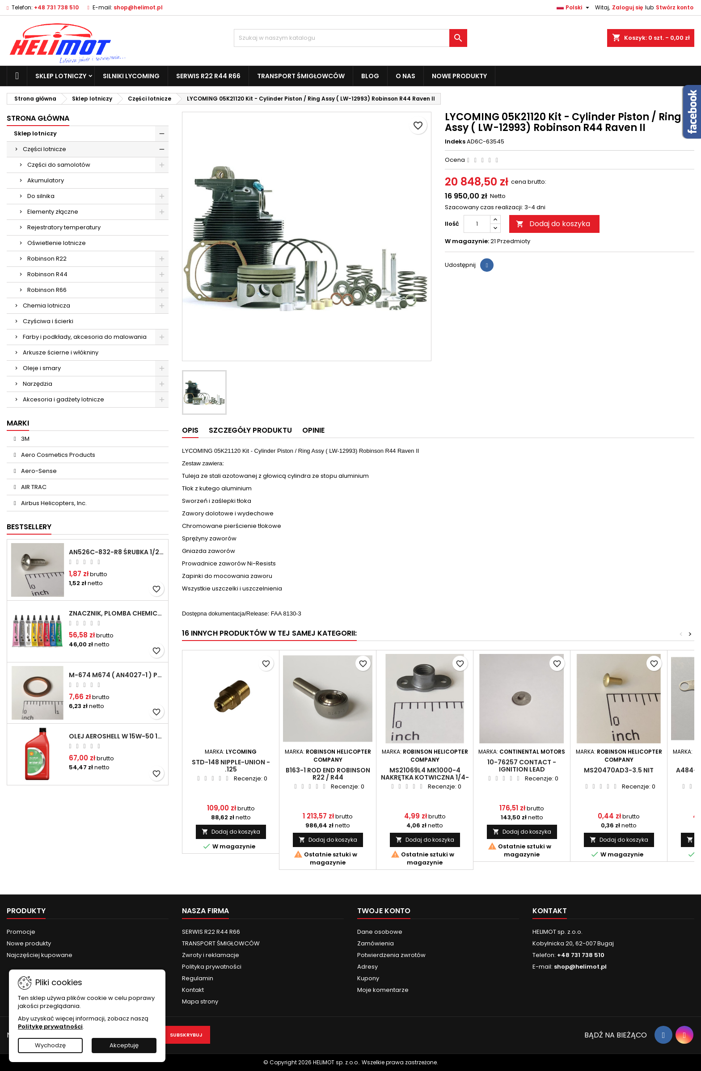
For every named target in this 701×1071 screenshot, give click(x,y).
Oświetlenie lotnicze (56, 243)
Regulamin (197, 978)
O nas (405, 76)
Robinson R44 (47, 274)
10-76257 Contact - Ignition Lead (521, 766)
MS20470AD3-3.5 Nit (619, 770)
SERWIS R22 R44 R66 (208, 76)
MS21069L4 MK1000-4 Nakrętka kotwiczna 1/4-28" (425, 777)
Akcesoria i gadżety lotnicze (63, 399)
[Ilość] (477, 224)
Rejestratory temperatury (64, 227)
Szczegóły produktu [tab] (250, 430)
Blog (370, 76)
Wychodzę (50, 1045)
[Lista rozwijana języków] (574, 7)
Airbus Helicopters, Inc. (53, 503)
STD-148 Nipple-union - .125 (231, 766)
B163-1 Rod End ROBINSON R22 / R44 (328, 774)
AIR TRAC (33, 487)
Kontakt (193, 990)
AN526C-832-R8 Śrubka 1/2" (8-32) (117, 552)
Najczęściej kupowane (39, 955)
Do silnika (41, 196)
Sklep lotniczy (60, 76)
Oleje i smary (42, 368)
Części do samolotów (58, 164)
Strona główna (38, 118)
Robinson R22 (47, 258)
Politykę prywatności (50, 1026)
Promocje (21, 932)
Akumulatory (45, 180)
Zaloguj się (627, 7)
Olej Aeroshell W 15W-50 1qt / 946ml (117, 736)
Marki (18, 423)
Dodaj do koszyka (553, 224)
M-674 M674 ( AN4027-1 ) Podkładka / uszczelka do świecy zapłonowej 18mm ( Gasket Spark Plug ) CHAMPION (117, 675)
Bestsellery (29, 527)
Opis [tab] (190, 430)
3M (25, 438)
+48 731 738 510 (56, 7)
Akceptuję (124, 1045)
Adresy (367, 966)
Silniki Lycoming (131, 76)
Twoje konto (383, 911)
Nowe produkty (459, 76)
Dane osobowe (379, 932)
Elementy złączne (52, 211)
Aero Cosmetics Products (57, 455)
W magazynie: (467, 241)
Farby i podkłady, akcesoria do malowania (85, 337)
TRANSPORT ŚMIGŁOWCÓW (301, 76)
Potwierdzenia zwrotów (391, 955)
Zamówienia (375, 943)
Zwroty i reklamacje (210, 955)
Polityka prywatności (211, 966)
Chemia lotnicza (46, 305)
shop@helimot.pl (138, 7)
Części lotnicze (44, 149)
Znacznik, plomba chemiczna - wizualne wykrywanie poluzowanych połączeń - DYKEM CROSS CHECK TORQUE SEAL (117, 613)
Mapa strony (200, 1001)
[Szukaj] (351, 38)
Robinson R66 (47, 290)
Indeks (455, 142)
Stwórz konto (674, 7)
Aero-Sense (38, 471)
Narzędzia (37, 383)
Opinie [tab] (313, 430)
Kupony (368, 978)
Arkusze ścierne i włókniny (60, 352)
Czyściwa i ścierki (48, 321)
